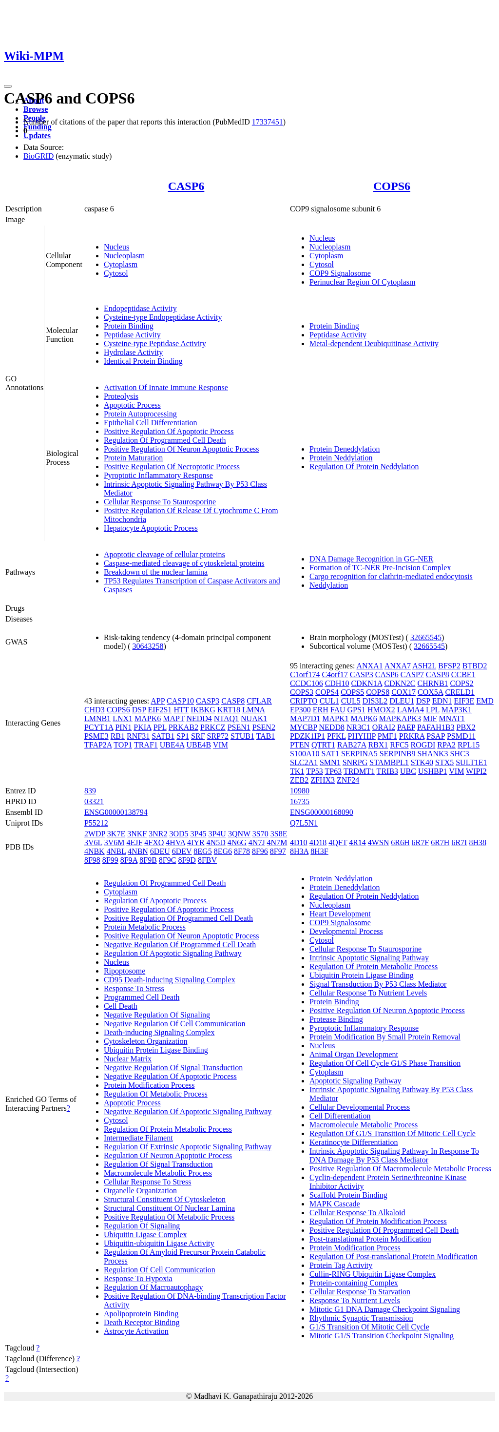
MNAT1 (451, 718)
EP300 (300, 710)
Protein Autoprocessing (140, 414)
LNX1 (123, 718)
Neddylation (328, 585)
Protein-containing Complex (353, 1283)
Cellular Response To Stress (147, 1182)
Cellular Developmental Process (359, 1107)
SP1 (182, 736)
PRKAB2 (183, 727)
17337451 (267, 122)
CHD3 (94, 710)
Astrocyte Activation (136, 1331)
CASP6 (186, 186)
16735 (299, 801)
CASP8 (233, 701)
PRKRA (411, 736)
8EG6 (223, 851)
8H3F (319, 851)
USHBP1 (432, 771)
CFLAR (259, 701)
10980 (299, 791)
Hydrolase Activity (133, 352)
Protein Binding (129, 326)
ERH (320, 710)
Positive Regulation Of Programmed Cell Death (178, 918)
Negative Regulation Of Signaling (157, 1015)
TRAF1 (146, 745)
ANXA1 (369, 666)
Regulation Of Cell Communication (159, 1270)
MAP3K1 (456, 710)
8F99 (110, 860)
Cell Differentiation (339, 1116)
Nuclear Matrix (128, 1059)
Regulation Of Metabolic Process (156, 1094)
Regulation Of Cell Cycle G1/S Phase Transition (385, 1063)
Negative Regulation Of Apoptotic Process (170, 1076)
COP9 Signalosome (340, 273)
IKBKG (203, 710)
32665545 (425, 637)
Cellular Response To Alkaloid (357, 1212)
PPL (160, 727)
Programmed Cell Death (142, 997)
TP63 (333, 771)
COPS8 (377, 692)
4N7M (277, 842)
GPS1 (356, 710)
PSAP (435, 736)
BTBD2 (474, 666)
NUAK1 (254, 718)
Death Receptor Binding (142, 1322)
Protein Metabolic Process (145, 927)
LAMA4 (410, 710)
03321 (94, 801)
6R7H (440, 842)
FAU (337, 710)
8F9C (167, 860)
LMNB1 (97, 718)
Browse (35, 109)
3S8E (279, 834)
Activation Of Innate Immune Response (166, 387)
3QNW (239, 834)
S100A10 (304, 753)
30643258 (148, 646)
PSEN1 (239, 727)
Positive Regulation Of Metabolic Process (169, 1217)
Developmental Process (346, 931)
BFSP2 (449, 666)
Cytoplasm (120, 264)
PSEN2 (263, 727)
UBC (408, 771)
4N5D (216, 842)
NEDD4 (198, 718)
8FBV (207, 860)
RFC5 (399, 745)
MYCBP (303, 727)
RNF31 (138, 736)
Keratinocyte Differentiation (353, 1142)
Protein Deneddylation (344, 449)
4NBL (116, 851)
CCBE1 (463, 674)
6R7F (420, 842)
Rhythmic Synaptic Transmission (361, 1318)
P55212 (96, 823)
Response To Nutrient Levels (354, 1300)
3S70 (260, 834)
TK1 (297, 771)
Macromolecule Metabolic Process (158, 1173)
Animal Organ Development (353, 1054)
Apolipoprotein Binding (141, 1313)
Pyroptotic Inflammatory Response (158, 475)
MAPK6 (147, 718)
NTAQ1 (226, 718)
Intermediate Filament (138, 1138)
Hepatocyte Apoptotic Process (151, 528)
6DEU (160, 851)
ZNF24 (348, 780)
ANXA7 (397, 666)
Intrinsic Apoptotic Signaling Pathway (369, 958)
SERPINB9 (398, 753)
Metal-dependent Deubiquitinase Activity (374, 343)
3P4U (217, 834)
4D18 (318, 842)
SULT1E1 (471, 762)
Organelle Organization (140, 1190)
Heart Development (340, 914)
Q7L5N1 (304, 823)
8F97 (278, 851)
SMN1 (330, 762)
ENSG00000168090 (321, 812)
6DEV (182, 851)
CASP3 (207, 701)
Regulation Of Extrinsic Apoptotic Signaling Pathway (187, 1146)
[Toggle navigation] (8, 86)
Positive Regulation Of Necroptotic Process (172, 466)
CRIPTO (304, 701)
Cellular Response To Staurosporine (160, 502)
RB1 (118, 736)
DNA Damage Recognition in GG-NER (371, 559)
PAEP (406, 727)
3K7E (116, 834)
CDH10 (337, 683)
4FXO (154, 842)
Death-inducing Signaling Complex (159, 1032)
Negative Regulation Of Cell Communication (175, 1023)
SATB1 (163, 736)
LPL (433, 710)
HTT (181, 710)
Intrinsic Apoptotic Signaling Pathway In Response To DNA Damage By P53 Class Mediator (394, 1155)
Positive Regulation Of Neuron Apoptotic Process (181, 449)
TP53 (314, 771)
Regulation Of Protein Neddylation (364, 466)
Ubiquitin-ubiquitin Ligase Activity (159, 1243)
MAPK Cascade (334, 1204)
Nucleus (116, 247)
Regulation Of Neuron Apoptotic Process (168, 1155)
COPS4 (327, 692)
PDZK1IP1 (307, 736)
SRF (198, 736)
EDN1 (442, 701)
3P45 (199, 834)
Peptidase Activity (132, 335)
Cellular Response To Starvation (359, 1291)
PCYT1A (99, 727)
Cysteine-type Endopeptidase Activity (163, 317)
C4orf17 (334, 674)
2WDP (94, 834)
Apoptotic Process (132, 405)
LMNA (253, 710)
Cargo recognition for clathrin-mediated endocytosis (391, 576)
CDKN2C (399, 683)
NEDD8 (332, 727)
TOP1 (123, 745)
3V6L (93, 842)
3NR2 (158, 834)
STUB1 (242, 736)
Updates (37, 135)
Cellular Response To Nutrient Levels (368, 993)
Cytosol (116, 273)
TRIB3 (387, 771)
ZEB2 (299, 780)
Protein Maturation (133, 458)
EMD (485, 701)
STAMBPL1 (389, 762)
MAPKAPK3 (400, 718)
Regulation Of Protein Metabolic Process (168, 1129)
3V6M (114, 842)
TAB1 (265, 736)
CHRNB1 (432, 683)
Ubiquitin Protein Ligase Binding (156, 1050)
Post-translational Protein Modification (370, 1239)
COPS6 (391, 186)
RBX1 (378, 745)
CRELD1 (459, 692)
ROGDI (423, 745)
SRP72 (218, 736)
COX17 (403, 692)
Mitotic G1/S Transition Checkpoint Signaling (381, 1335)
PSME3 (96, 736)
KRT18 (228, 710)
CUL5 (351, 701)
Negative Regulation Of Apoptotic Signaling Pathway (187, 1111)
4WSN (378, 842)
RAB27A (351, 745)
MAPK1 (335, 718)
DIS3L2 (375, 701)
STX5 (444, 762)
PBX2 (466, 727)
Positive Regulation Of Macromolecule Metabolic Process (400, 1168)
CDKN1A (366, 683)
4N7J (257, 842)
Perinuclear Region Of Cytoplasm (362, 282)
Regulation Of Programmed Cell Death (165, 440)
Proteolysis (121, 396)
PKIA (142, 727)
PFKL (336, 736)
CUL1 (329, 701)
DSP (139, 710)
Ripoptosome (124, 971)
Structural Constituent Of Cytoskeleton (165, 1199)
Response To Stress (134, 988)
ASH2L (424, 666)
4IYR (196, 842)
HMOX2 (381, 710)
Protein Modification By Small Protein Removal (385, 1037)
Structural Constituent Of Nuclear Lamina (169, 1208)
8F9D (186, 860)
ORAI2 (383, 727)
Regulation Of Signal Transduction (158, 1164)
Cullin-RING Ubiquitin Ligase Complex (372, 1274)
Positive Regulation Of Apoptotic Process (169, 431)
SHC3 (459, 753)
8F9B (148, 860)
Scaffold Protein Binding (348, 1195)
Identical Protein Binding (143, 361)
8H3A (299, 851)
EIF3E (464, 701)
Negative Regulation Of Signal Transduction (173, 1067)
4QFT (337, 842)
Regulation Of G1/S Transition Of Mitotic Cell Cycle (392, 1133)
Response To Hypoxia (138, 1278)
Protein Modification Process (149, 1085)
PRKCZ (213, 727)
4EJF (134, 842)
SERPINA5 (359, 753)
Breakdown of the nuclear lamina (156, 572)
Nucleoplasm (124, 255)
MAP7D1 (305, 718)
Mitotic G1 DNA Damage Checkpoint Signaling (384, 1309)
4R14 (357, 842)
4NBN (138, 851)
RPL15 (469, 745)
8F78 (242, 851)
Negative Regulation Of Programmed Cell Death (180, 944)
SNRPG (355, 762)
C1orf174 (305, 674)
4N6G (237, 842)
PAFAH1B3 (435, 727)
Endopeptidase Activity (140, 308)
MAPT (173, 718)
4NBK (94, 851)
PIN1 (123, 727)
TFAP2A (98, 745)
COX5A (430, 692)
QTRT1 (323, 745)
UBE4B (198, 745)
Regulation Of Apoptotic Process (155, 900)
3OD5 (178, 834)
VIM (220, 745)
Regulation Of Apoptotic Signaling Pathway (173, 953)
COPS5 (352, 692)
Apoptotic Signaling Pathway (355, 1081)
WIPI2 (476, 771)
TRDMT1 (359, 771)
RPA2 (446, 745)
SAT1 (330, 753)
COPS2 (462, 683)
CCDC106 (306, 683)
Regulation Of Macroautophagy (153, 1287)
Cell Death (120, 1006)
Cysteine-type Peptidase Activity (155, 343)
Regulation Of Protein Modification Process (378, 1221)
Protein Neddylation (340, 458)
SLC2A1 (304, 762)
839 (90, 791)
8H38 (477, 842)
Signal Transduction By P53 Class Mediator (377, 984)
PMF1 (387, 736)
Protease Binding (336, 1019)
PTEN (299, 745)
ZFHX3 (322, 780)
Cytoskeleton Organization (146, 1041)
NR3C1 (358, 727)
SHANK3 (432, 753)
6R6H (400, 842)
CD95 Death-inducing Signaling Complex (169, 979)
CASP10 (180, 701)
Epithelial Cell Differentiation (150, 422)
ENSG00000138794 (116, 812)
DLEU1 (401, 701)
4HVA (175, 842)
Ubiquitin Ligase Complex (145, 1234)
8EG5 (202, 851)
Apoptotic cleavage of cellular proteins (164, 554)
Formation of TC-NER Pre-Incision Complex (380, 567)
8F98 (92, 860)
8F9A (129, 860)
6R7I (459, 842)
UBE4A (172, 745)
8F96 (260, 851)
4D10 (298, 842)
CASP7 (412, 674)
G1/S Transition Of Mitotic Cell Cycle (369, 1327)
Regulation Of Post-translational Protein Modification (393, 1256)
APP (158, 701)
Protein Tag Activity (340, 1265)
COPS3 (301, 692)
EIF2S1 (160, 710)
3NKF (137, 834)
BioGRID (38, 156)
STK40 (422, 762)
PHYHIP (362, 736)
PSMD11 (461, 736)
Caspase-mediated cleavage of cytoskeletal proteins (184, 563)
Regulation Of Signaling (142, 1226)
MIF (430, 718)
